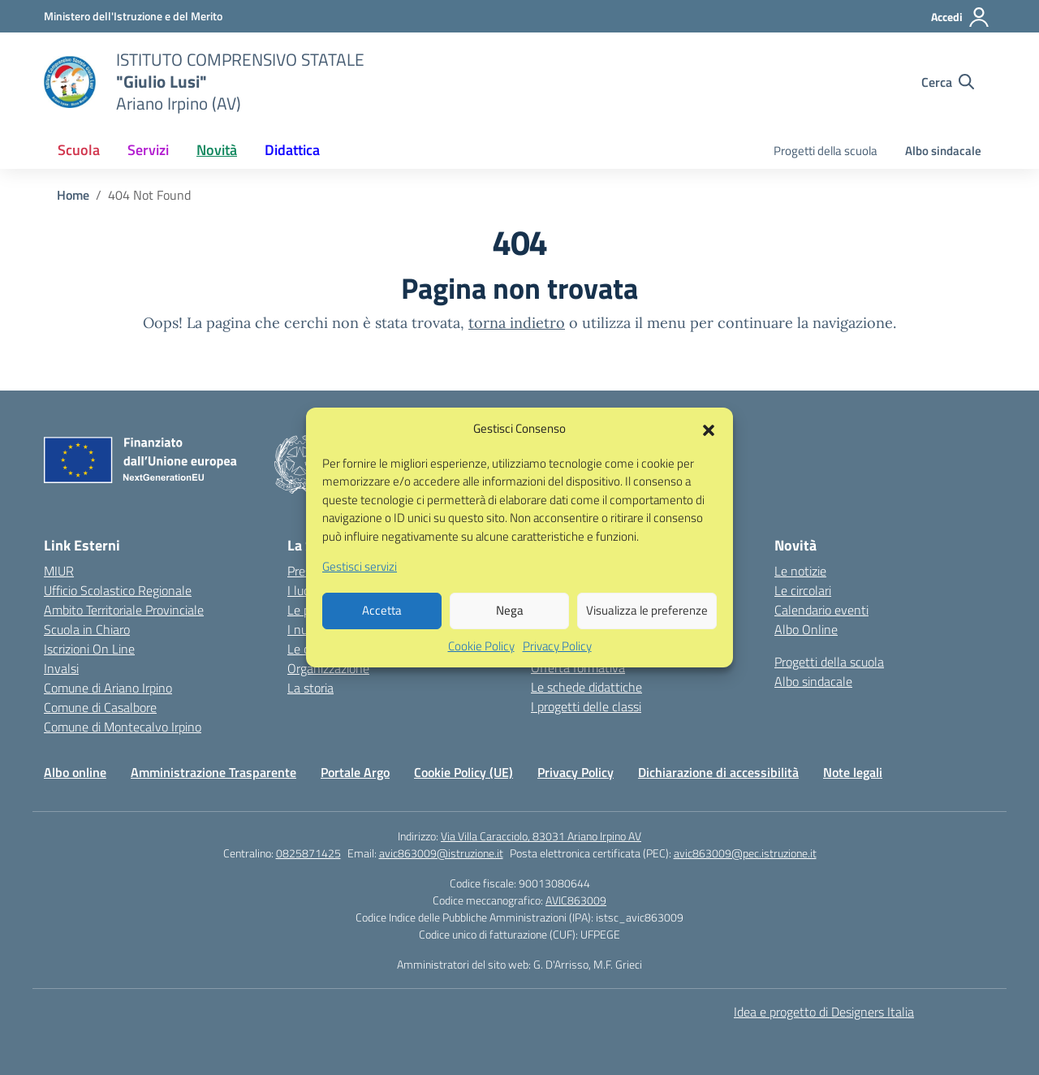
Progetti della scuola (825, 150)
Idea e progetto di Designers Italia (824, 1011)
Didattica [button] (292, 150)
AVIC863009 (575, 900)
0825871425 (308, 852)
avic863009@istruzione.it (441, 852)
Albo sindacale (943, 150)
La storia (310, 687)
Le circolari (802, 590)
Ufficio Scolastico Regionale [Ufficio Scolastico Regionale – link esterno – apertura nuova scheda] (118, 590)
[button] (709, 448)
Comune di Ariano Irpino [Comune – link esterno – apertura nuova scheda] (108, 687)
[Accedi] (960, 17)
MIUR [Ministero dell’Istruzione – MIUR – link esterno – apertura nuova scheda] (59, 571)
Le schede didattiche (586, 687)
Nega (510, 629)
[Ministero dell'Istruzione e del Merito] (133, 15)
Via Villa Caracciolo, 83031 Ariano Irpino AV (541, 835)
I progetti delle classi (586, 706)
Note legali (852, 772)
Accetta (382, 629)
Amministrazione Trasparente (213, 772)
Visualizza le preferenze (647, 629)
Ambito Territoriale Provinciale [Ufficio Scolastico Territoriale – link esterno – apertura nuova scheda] (124, 610)
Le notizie (800, 571)
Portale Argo (355, 772)
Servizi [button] (148, 150)
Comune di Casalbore (100, 707)
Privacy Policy (557, 665)
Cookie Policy (481, 665)
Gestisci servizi (359, 586)
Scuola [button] (79, 150)
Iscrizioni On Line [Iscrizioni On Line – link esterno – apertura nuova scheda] (89, 648)
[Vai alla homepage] (70, 82)
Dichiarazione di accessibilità (718, 772)
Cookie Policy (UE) (463, 772)
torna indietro (516, 322)
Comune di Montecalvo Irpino (122, 726)
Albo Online (806, 629)
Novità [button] (216, 150)
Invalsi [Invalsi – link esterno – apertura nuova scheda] (61, 668)
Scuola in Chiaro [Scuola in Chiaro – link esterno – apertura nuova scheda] (87, 629)
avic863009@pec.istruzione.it (745, 852)
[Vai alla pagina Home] (73, 195)
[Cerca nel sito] (947, 82)
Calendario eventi (821, 610)
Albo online (75, 772)
